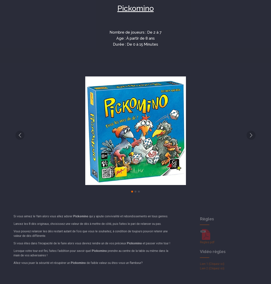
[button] (19, 135)
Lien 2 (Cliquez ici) (212, 272)
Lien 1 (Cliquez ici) (212, 267)
